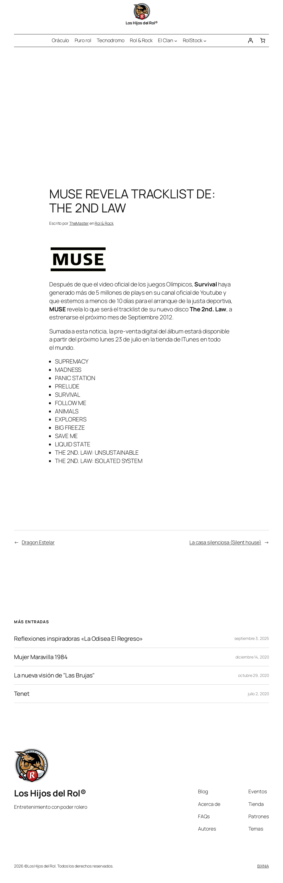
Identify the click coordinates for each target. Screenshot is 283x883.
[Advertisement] (141, 107)
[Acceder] (250, 40)
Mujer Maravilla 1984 (40, 657)
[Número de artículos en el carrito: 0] (262, 40)
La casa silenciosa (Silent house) (225, 542)
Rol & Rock (104, 223)
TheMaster (79, 223)
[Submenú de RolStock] (204, 40)
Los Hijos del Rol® (141, 23)
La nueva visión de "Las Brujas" (54, 675)
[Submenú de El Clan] (175, 40)
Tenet (21, 693)
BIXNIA (263, 866)
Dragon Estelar (38, 542)
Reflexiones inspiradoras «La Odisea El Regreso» (78, 638)
